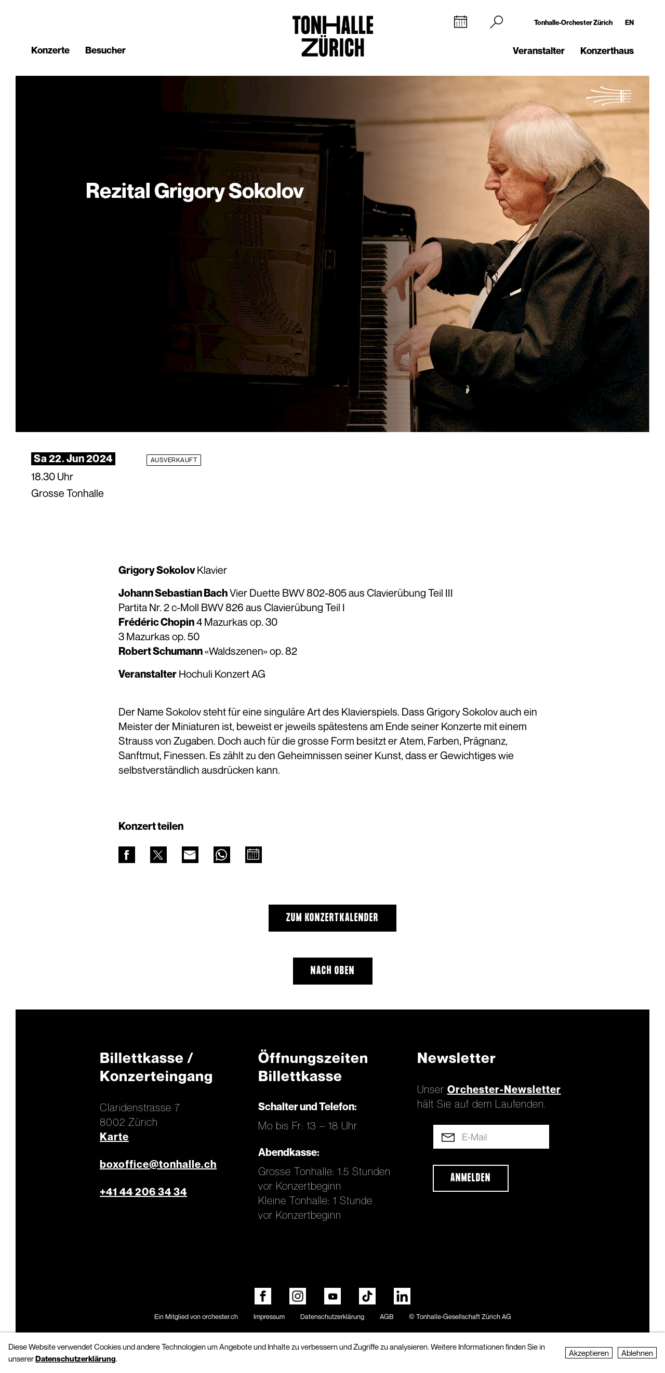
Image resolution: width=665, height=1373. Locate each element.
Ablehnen (637, 1352)
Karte (114, 1136)
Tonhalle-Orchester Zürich (573, 22)
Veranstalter (539, 50)
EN (629, 22)
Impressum (269, 1316)
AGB (386, 1316)
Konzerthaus (607, 50)
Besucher (105, 50)
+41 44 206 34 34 (143, 1192)
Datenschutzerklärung (332, 1316)
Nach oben (333, 971)
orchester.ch (220, 1316)
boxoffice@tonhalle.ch (158, 1164)
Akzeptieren (589, 1352)
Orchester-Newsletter (504, 1089)
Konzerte (50, 50)
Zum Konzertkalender (332, 918)
